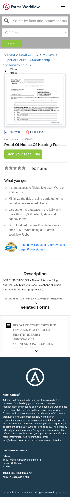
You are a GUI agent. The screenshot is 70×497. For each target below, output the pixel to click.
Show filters (10, 71)
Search (12, 43)
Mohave (48, 54)
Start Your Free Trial (23, 154)
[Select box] (35, 20)
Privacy (62, 492)
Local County (28, 54)
